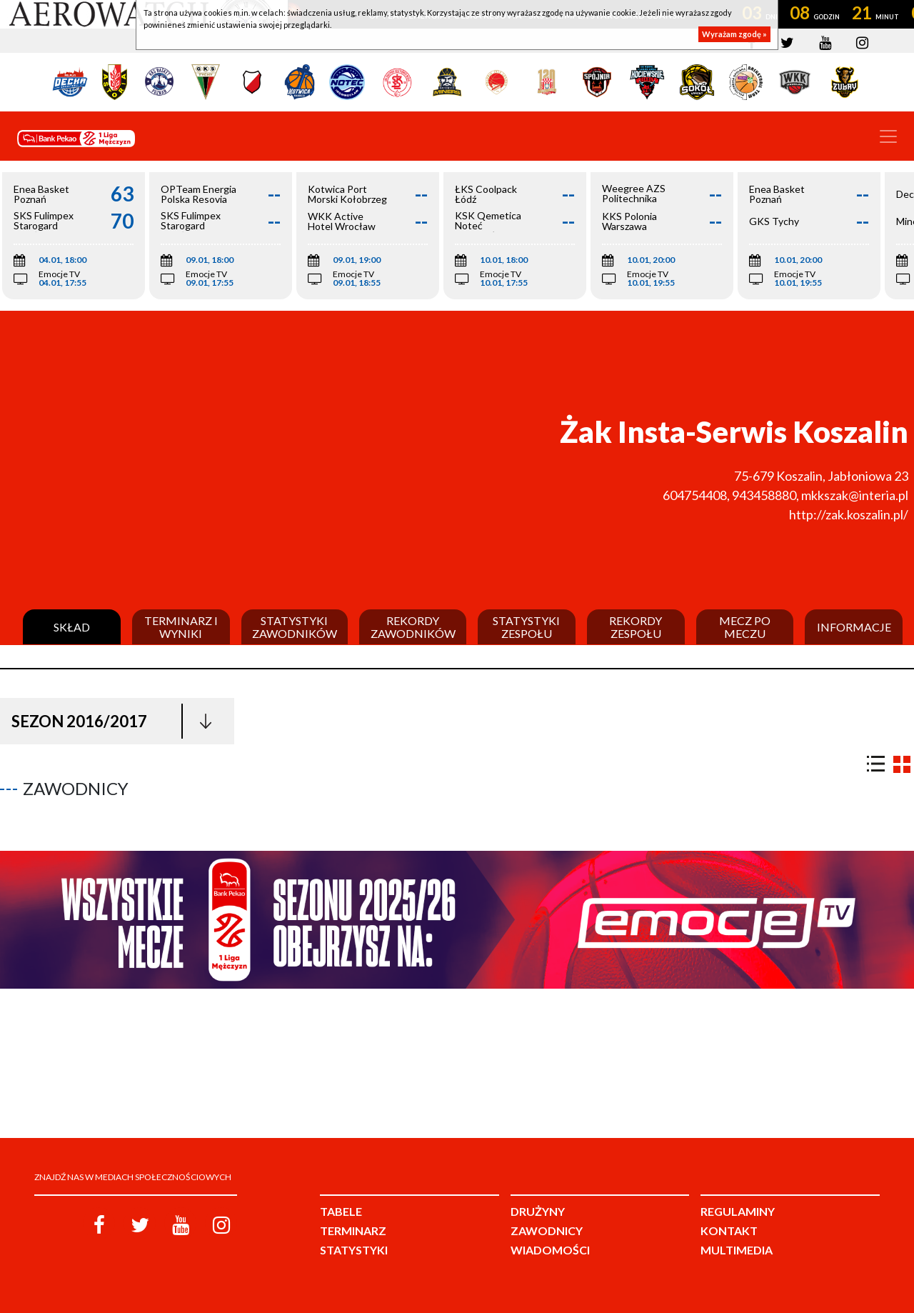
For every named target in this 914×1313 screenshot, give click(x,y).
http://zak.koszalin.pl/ (848, 514)
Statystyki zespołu (526, 626)
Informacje (854, 627)
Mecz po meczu (744, 626)
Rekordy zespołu (635, 626)
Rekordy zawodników (413, 626)
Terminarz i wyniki (181, 626)
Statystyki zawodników (294, 626)
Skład (72, 627)
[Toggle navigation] (888, 136)
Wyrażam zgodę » (734, 34)
